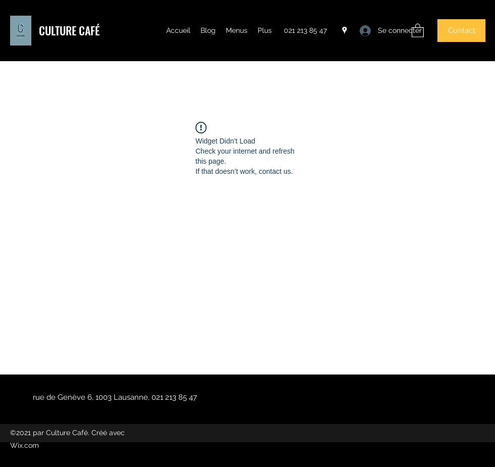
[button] (418, 30)
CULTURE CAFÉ (69, 30)
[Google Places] (344, 30)
